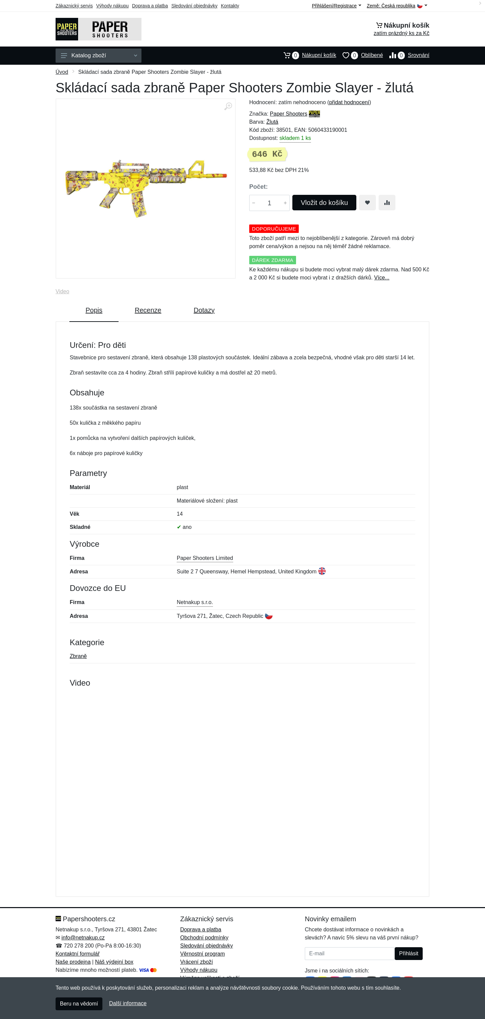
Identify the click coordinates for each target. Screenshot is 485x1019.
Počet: (258, 186)
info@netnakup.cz (82, 937)
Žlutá (272, 122)
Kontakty (230, 5)
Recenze (148, 310)
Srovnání (406, 55)
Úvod (62, 72)
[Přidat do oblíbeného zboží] (367, 202)
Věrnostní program (202, 954)
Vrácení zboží (196, 962)
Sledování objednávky (194, 5)
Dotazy (204, 310)
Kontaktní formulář (78, 954)
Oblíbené (359, 55)
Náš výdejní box (114, 962)
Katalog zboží (99, 55)
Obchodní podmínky (204, 937)
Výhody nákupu (112, 5)
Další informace (128, 1003)
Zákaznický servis (74, 5)
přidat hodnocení (349, 102)
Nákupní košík (306, 55)
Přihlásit (408, 953)
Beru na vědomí (79, 1004)
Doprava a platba (150, 5)
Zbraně (78, 656)
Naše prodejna (73, 962)
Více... (381, 277)
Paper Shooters (288, 114)
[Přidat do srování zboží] (387, 202)
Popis (94, 310)
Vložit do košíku (324, 202)
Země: (397, 5)
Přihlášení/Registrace (336, 5)
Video (62, 291)
